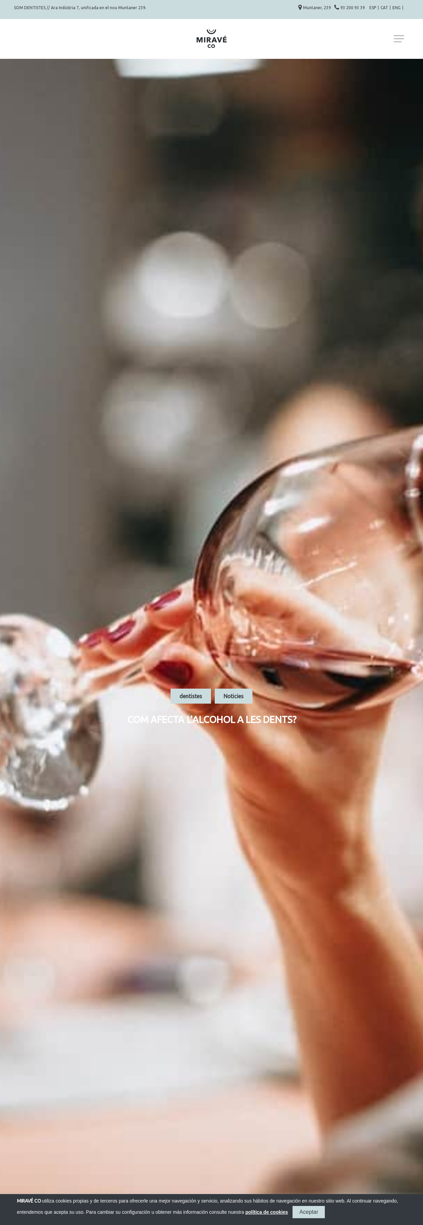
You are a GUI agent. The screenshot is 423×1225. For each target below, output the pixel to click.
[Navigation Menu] (399, 39)
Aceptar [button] (308, 1212)
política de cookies (266, 1212)
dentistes (190, 696)
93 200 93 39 (353, 7)
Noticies (234, 696)
